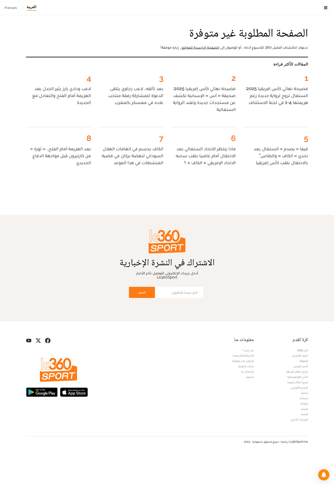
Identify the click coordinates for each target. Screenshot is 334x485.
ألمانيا (304, 443)
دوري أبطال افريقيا (297, 400)
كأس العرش (300, 395)
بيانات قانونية (246, 395)
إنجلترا (304, 422)
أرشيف (250, 406)
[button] (323, 474)
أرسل (142, 321)
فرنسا (304, 438)
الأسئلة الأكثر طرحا (243, 384)
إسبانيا (304, 427)
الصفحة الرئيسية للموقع (200, 76)
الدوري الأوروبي (299, 416)
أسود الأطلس (300, 384)
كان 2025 (302, 379)
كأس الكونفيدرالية (297, 406)
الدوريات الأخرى (299, 448)
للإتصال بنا (247, 400)
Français (11, 7)
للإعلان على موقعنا (243, 390)
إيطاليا (304, 432)
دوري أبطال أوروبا (297, 411)
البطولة (304, 390)
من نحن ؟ (248, 379)
